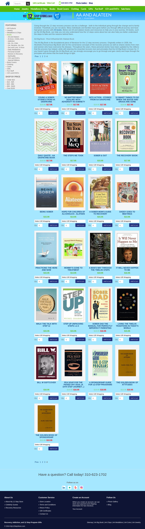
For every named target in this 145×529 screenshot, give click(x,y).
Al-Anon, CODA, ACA (16, 39)
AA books (58, 30)
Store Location (45, 502)
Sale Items (125, 9)
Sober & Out (100, 156)
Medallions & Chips (39, 9)
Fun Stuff (99, 9)
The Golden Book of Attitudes (127, 384)
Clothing (75, 9)
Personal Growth (14, 52)
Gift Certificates (45, 511)
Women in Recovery (15, 54)
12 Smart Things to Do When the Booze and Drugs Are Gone (127, 99)
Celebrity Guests (12, 505)
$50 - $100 (11, 86)
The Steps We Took (73, 156)
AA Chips (108, 522)
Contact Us (44, 514)
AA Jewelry (137, 522)
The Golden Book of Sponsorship (46, 436)
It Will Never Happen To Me (127, 269)
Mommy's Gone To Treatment (73, 269)
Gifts (90, 9)
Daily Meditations (14, 50)
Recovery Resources (13, 508)
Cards (83, 9)
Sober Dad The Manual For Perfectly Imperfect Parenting (100, 326)
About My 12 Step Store (14, 502)
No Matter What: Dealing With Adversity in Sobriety (73, 99)
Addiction (11, 41)
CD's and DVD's (112, 9)
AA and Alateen (13, 37)
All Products (11, 28)
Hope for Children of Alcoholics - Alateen (73, 213)
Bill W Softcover (46, 383)
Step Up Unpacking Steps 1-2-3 (73, 325)
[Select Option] (47, 109)
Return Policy (45, 508)
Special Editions (14, 60)
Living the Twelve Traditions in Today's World (127, 326)
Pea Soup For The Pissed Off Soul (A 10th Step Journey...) (73, 385)
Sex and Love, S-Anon (16, 47)
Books (52, 9)
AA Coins (128, 522)
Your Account (77, 509)
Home (17, 9)
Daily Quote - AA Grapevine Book (46, 157)
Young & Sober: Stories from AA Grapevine (46, 99)
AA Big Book (98, 522)
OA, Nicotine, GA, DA (16, 45)
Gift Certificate (45, 3)
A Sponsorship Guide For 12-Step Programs (100, 384)
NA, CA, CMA (13, 43)
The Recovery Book (127, 156)
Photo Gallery (87, 3)
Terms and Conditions (48, 505)
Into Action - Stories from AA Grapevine (100, 98)
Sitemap (90, 522)
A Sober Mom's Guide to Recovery (100, 213)
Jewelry (25, 9)
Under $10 (11, 80)
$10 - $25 (10, 82)
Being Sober (46, 212)
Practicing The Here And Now (46, 269)
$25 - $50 (10, 84)
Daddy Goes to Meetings (127, 213)
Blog (97, 3)
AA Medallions (118, 522)
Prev (37, 56)
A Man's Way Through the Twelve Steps (100, 269)
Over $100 (11, 88)
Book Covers (63, 9)
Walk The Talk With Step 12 (46, 325)
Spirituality (12, 56)
